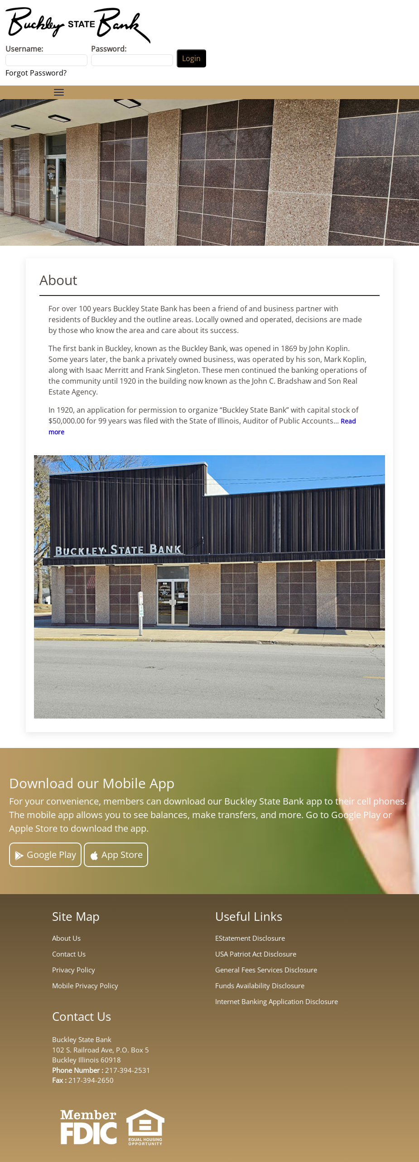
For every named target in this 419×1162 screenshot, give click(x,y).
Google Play (45, 854)
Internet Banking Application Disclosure (276, 1001)
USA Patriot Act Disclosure (255, 954)
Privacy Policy (73, 970)
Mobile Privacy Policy (85, 985)
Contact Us (69, 954)
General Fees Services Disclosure (266, 970)
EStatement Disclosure (250, 938)
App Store (116, 854)
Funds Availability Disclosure (259, 985)
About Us (66, 938)
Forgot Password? (36, 73)
